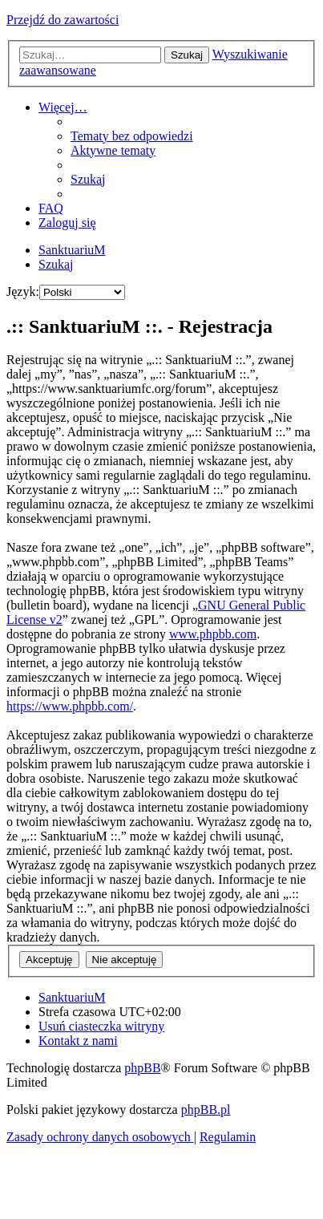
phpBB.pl (206, 1109)
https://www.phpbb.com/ (69, 706)
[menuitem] (132, 136)
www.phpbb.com (212, 634)
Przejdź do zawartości (62, 19)
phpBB (142, 1068)
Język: (22, 291)
